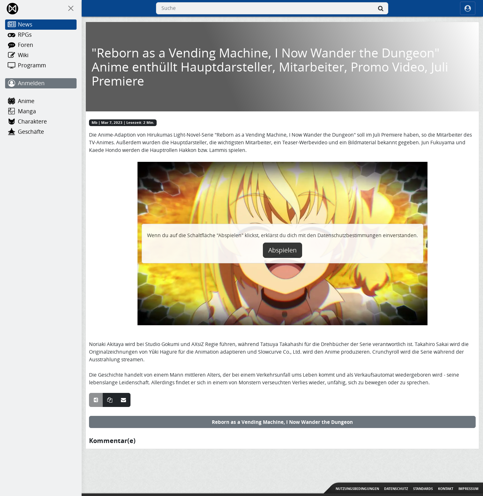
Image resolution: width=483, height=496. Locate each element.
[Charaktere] (41, 121)
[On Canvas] (71, 8)
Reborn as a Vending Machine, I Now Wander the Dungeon (282, 421)
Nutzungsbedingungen (357, 488)
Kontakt (445, 488)
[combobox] (272, 8)
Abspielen (282, 250)
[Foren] (41, 45)
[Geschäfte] (41, 132)
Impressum (468, 488)
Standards (423, 488)
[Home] (13, 8)
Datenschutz (396, 488)
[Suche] (381, 8)
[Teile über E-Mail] (123, 400)
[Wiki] (41, 55)
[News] (41, 24)
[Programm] (41, 65)
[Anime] (41, 101)
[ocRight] (467, 8)
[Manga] (41, 111)
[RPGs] (41, 35)
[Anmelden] (41, 83)
